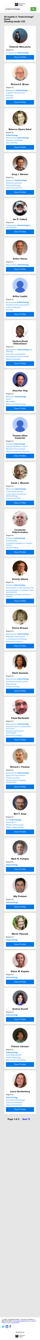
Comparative (17, 55)
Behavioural (17, 106)
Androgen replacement (15, 723)
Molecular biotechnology (16, 472)
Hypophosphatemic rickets (16, 518)
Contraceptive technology (16, 726)
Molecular (16, 465)
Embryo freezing (12, 779)
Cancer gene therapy (14, 569)
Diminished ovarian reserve (17, 774)
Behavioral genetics (14, 211)
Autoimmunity (11, 621)
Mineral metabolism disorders (18, 523)
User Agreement (13, 1322)
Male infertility (11, 165)
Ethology (9, 111)
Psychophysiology (13, 214)
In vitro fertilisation (13, 367)
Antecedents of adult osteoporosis (20, 672)
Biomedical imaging (14, 834)
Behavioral (16, 209)
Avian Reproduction (14, 1235)
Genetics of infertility (14, 163)
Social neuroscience (14, 216)
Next (26, 1309)
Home (33, 1321)
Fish (13, 925)
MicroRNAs (10, 470)
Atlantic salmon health (14, 933)
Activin (8, 467)
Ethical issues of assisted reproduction (16, 882)
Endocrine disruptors (14, 1288)
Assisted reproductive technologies (15, 831)
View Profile (20, 71)
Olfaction (9, 114)
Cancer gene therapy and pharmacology (16, 573)
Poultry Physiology (13, 1237)
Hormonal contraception (15, 418)
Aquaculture (11, 928)
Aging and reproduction (15, 876)
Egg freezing (11, 777)
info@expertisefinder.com (21, 1321)
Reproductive (17, 160)
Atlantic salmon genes (15, 930)
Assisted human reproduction (17, 365)
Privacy (4, 1322)
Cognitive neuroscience (15, 109)
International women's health (17, 420)
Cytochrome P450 (13, 576)
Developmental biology (15, 1286)
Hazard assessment (14, 1291)
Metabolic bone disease (15, 521)
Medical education (13, 423)
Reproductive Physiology (16, 1240)
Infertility (9, 370)
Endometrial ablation (14, 728)
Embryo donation (13, 879)
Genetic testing (12, 628)
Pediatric (15, 516)
